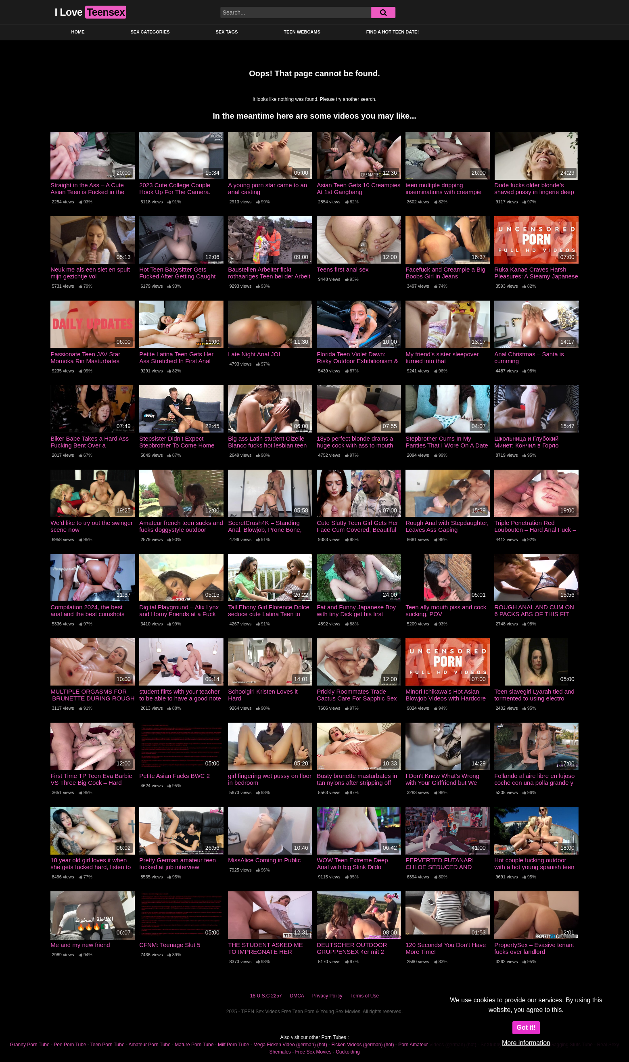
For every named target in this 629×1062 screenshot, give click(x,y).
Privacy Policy (327, 996)
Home (78, 31)
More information (526, 1042)
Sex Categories (150, 31)
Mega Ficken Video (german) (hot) (290, 1044)
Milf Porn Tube (233, 1044)
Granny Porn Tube (30, 1044)
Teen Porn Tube (107, 1044)
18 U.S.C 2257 (266, 996)
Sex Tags (226, 31)
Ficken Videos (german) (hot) (362, 1044)
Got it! (525, 1027)
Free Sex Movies (313, 1052)
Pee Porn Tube (70, 1044)
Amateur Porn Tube (150, 1044)
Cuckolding (347, 1052)
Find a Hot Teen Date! (392, 31)
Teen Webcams (302, 31)
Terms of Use (365, 996)
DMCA (297, 996)
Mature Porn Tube (194, 1044)
